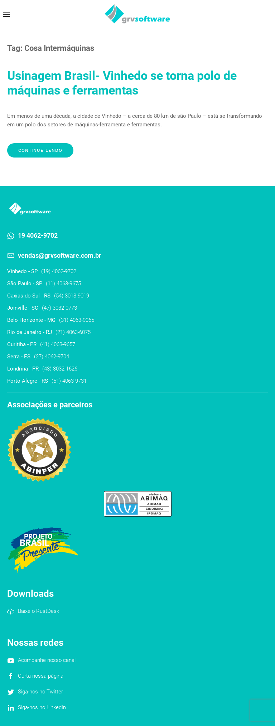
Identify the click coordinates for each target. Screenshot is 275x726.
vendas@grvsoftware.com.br (59, 255)
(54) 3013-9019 (71, 295)
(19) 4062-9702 (58, 271)
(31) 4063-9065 (76, 320)
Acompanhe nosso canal (47, 660)
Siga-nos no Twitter (40, 691)
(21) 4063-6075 (73, 332)
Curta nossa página (40, 676)
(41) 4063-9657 (57, 344)
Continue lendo (40, 150)
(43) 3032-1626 (59, 369)
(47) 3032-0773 (59, 308)
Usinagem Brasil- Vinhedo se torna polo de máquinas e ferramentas (122, 82)
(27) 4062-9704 (51, 356)
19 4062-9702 (38, 235)
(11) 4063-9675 (63, 283)
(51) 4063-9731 (69, 381)
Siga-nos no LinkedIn (42, 707)
